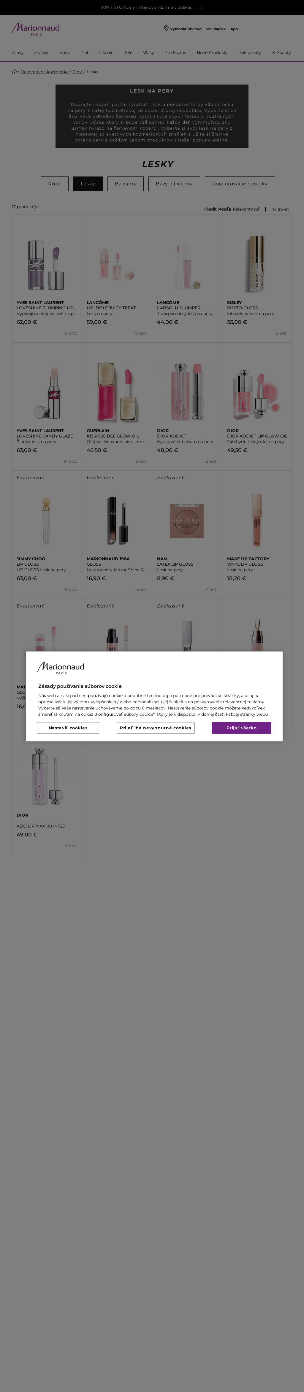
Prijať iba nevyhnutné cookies (155, 728)
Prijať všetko (242, 728)
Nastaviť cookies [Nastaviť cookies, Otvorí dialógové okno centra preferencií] (68, 728)
